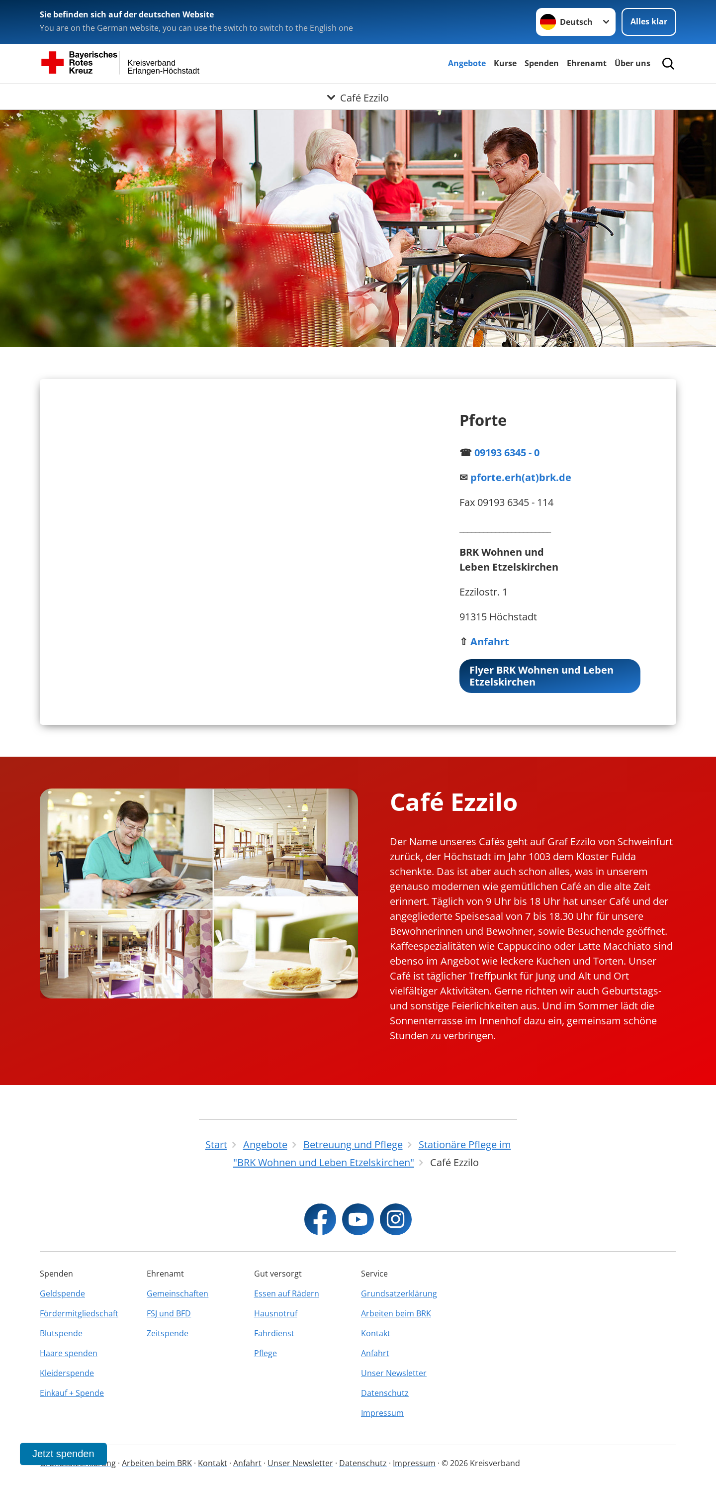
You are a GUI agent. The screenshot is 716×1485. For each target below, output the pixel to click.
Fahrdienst (274, 1333)
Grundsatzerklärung (399, 1293)
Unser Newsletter (394, 1373)
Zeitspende (167, 1333)
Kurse (505, 63)
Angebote (467, 63)
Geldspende (62, 1293)
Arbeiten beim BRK (396, 1313)
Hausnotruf (275, 1313)
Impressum (382, 1412)
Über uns (632, 63)
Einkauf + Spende (72, 1392)
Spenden (542, 63)
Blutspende (61, 1333)
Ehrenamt (587, 63)
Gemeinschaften (177, 1293)
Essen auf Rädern (286, 1293)
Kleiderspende (67, 1373)
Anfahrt (375, 1353)
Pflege (265, 1353)
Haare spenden (68, 1353)
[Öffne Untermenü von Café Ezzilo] (358, 96)
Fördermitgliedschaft (79, 1313)
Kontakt (375, 1333)
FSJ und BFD (169, 1313)
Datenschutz (385, 1392)
